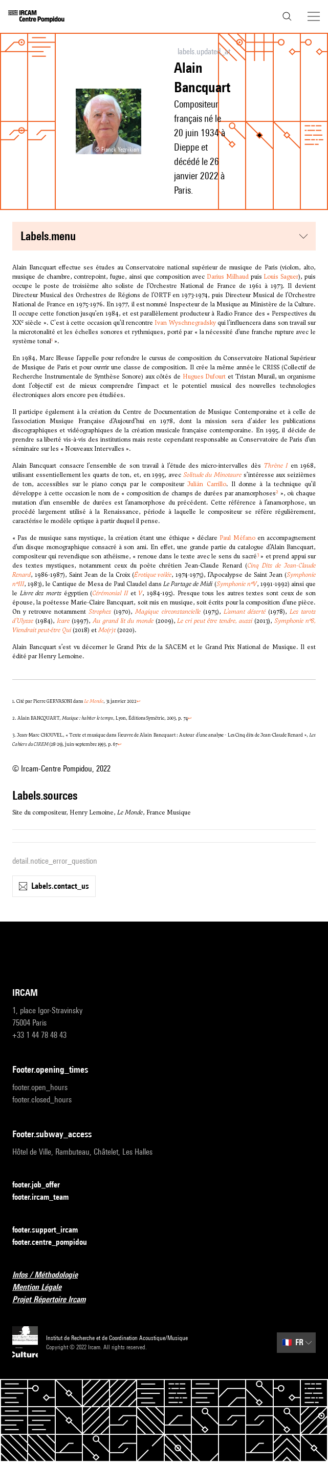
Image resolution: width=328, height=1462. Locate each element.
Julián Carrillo (206, 484)
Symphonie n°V (236, 584)
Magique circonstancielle (167, 612)
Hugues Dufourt (204, 376)
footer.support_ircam (51, 1230)
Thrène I (276, 466)
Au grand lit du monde (123, 621)
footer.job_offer (42, 1185)
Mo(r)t (107, 630)
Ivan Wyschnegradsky (185, 323)
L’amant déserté (245, 612)
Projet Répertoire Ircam (55, 1299)
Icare (63, 621)
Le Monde (93, 701)
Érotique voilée (153, 575)
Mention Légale (43, 1287)
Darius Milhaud (228, 277)
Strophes (100, 612)
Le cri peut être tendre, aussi (214, 621)
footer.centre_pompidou (55, 1242)
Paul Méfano (237, 538)
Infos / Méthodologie (51, 1275)
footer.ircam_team (46, 1197)
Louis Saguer (281, 277)
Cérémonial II (110, 593)
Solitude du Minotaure (212, 475)
